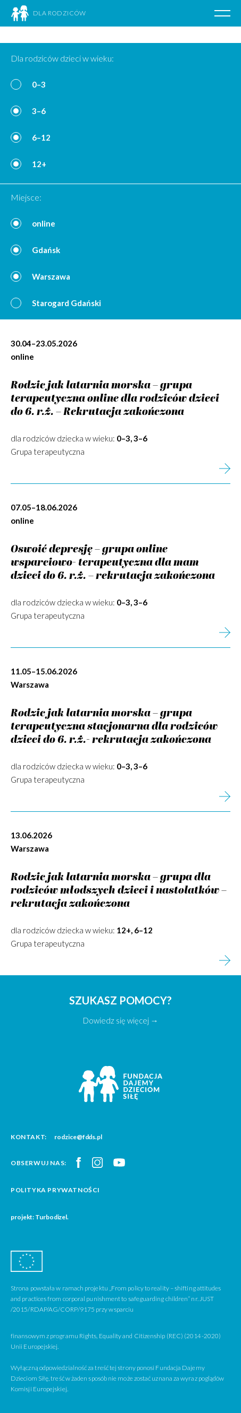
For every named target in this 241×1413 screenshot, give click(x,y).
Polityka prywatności (55, 1190)
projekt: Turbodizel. (40, 1217)
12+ (39, 164)
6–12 (41, 137)
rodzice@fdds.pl (78, 1137)
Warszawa (51, 276)
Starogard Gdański (66, 303)
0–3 (39, 84)
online (43, 223)
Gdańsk (46, 250)
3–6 (39, 111)
